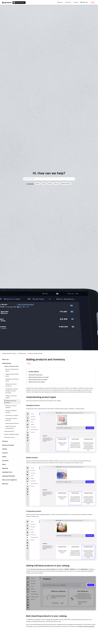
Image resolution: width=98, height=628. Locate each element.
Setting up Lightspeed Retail (35, 353)
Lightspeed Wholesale (8, 476)
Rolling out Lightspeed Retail (11, 434)
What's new (5, 359)
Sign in (92, 2)
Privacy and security (8, 437)
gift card (56, 183)
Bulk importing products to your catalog (38, 379)
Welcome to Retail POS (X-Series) (12, 370)
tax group (50, 183)
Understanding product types (35, 374)
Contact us (76, 2)
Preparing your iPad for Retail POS (11, 419)
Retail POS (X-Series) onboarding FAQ (10, 427)
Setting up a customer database (11, 406)
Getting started (22, 353)
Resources (68, 2)
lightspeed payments (65, 183)
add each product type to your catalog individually (43, 569)
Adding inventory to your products (37, 381)
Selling (4, 456)
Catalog (4, 449)
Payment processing (8, 445)
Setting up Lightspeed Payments (10, 411)
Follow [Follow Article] (28, 363)
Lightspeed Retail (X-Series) (9, 353)
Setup (4, 464)
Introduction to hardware (11, 415)
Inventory (5, 453)
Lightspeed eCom (7, 472)
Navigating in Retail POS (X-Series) (12, 380)
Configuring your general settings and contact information (11, 390)
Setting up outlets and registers (11, 396)
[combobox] (49, 179)
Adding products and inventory (10, 401)
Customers (5, 460)
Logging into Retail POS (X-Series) (12, 375)
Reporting (5, 468)
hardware (37, 183)
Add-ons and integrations (9, 480)
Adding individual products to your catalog (39, 377)
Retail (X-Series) (19, 2)
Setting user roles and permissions (10, 385)
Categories (60, 2)
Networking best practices (12, 423)
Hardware (5, 441)
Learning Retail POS (8, 431)
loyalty (43, 183)
